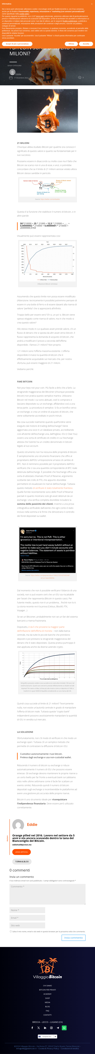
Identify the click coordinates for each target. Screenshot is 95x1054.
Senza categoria (11, 65)
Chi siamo (47, 986)
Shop (47, 998)
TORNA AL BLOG (22, 861)
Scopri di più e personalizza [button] (17, 1049)
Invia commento (73, 937)
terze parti (40, 1022)
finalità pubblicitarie (70, 1027)
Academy (48, 994)
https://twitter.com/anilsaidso (50, 199)
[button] (92, 1009)
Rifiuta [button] (71, 1049)
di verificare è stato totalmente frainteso (53, 487)
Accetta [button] (86, 1049)
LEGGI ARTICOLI (21, 852)
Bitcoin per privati (47, 990)
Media (47, 1002)
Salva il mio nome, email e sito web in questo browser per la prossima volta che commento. (48, 931)
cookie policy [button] (24, 1019)
